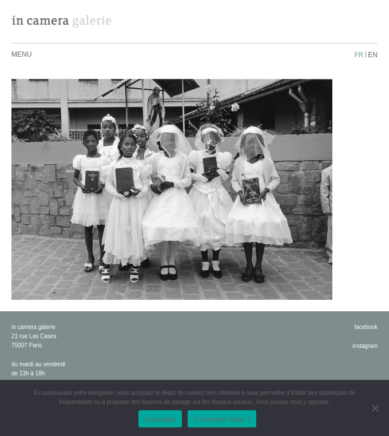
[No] (374, 408)
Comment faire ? (222, 419)
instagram (365, 346)
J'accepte (160, 419)
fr (358, 55)
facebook (366, 327)
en (373, 55)
